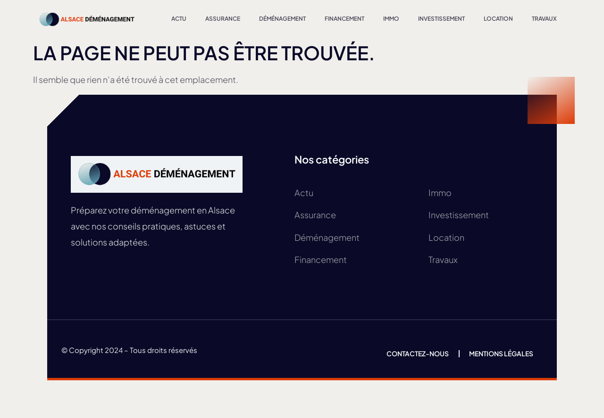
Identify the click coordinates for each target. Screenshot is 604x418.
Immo (391, 18)
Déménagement (282, 18)
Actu (178, 18)
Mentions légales (501, 353)
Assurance (222, 18)
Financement (344, 18)
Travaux (544, 18)
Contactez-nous (417, 353)
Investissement (441, 18)
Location (498, 18)
